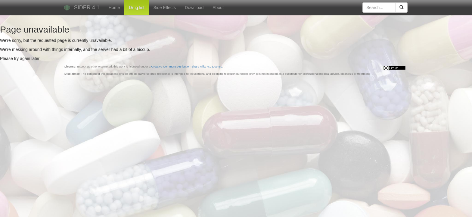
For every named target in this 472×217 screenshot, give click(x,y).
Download (194, 7)
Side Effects (165, 7)
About (218, 7)
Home (114, 7)
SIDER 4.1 (87, 8)
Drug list (136, 7)
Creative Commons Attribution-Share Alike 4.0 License (186, 66)
